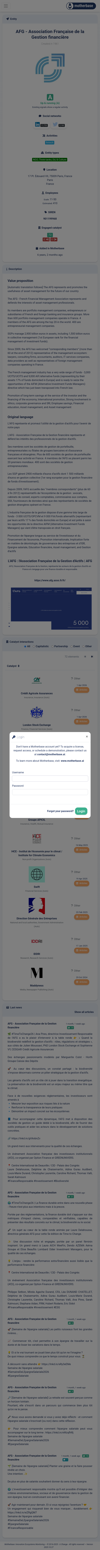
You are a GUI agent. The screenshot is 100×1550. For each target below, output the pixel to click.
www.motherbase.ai (72, 760)
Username (18, 772)
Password (18, 785)
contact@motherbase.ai (51, 754)
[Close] (87, 736)
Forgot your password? (60, 811)
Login (81, 811)
